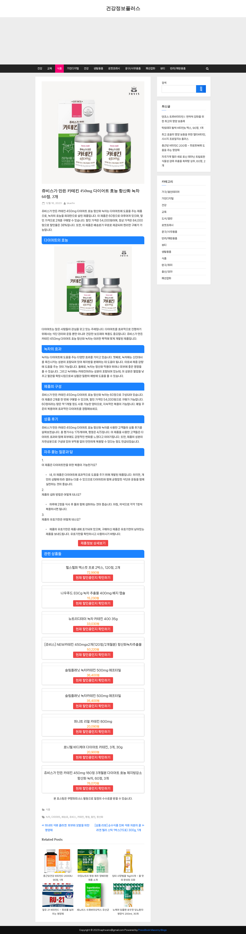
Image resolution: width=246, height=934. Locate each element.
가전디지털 (73, 68)
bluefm (71, 202)
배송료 (65, 817)
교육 (49, 68)
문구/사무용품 (133, 68)
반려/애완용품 (178, 68)
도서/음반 (167, 218)
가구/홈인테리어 (171, 192)
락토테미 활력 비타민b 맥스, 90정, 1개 (182, 128)
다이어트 (55, 817)
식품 (59, 68)
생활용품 (98, 68)
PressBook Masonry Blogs (152, 930)
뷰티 (162, 68)
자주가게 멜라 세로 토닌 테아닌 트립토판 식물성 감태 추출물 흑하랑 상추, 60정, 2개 (183, 161)
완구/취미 (167, 265)
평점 (87, 817)
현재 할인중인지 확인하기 (93, 577)
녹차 (48, 817)
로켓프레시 (114, 68)
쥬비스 (72, 817)
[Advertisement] (123, 41)
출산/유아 (167, 272)
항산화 (100, 817)
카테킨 (80, 817)
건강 (39, 68)
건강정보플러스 (123, 8)
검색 (164, 82)
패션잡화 (150, 68)
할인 (93, 817)
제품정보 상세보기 (93, 543)
